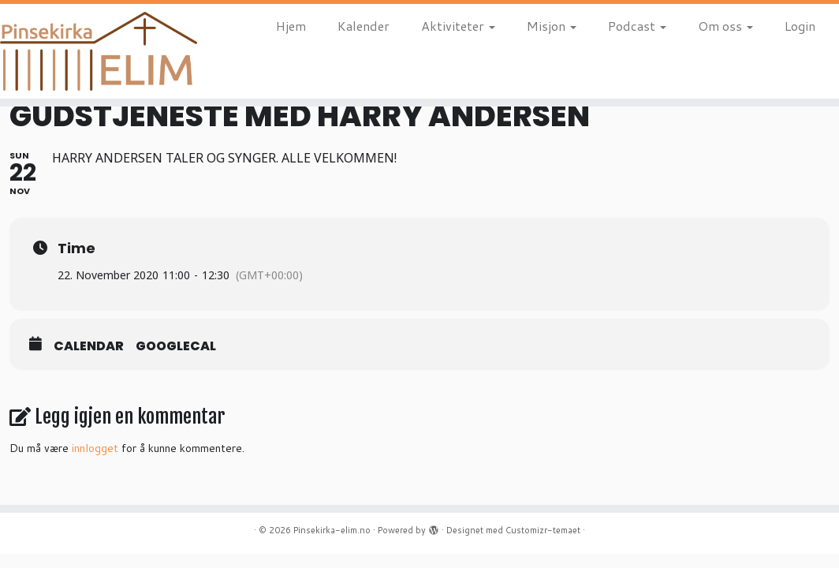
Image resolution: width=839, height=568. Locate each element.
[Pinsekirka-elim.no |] (98, 51)
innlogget (95, 448)
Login (800, 26)
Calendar (89, 346)
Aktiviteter (458, 26)
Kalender (363, 26)
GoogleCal (176, 346)
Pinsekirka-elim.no (332, 530)
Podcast (637, 26)
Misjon (551, 26)
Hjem (291, 26)
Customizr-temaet (542, 530)
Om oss (725, 26)
